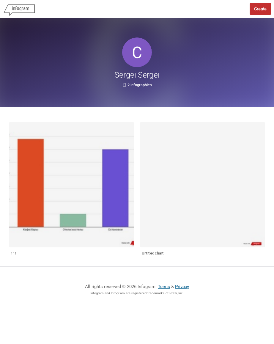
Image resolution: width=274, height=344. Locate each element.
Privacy (182, 286)
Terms (164, 286)
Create (260, 9)
